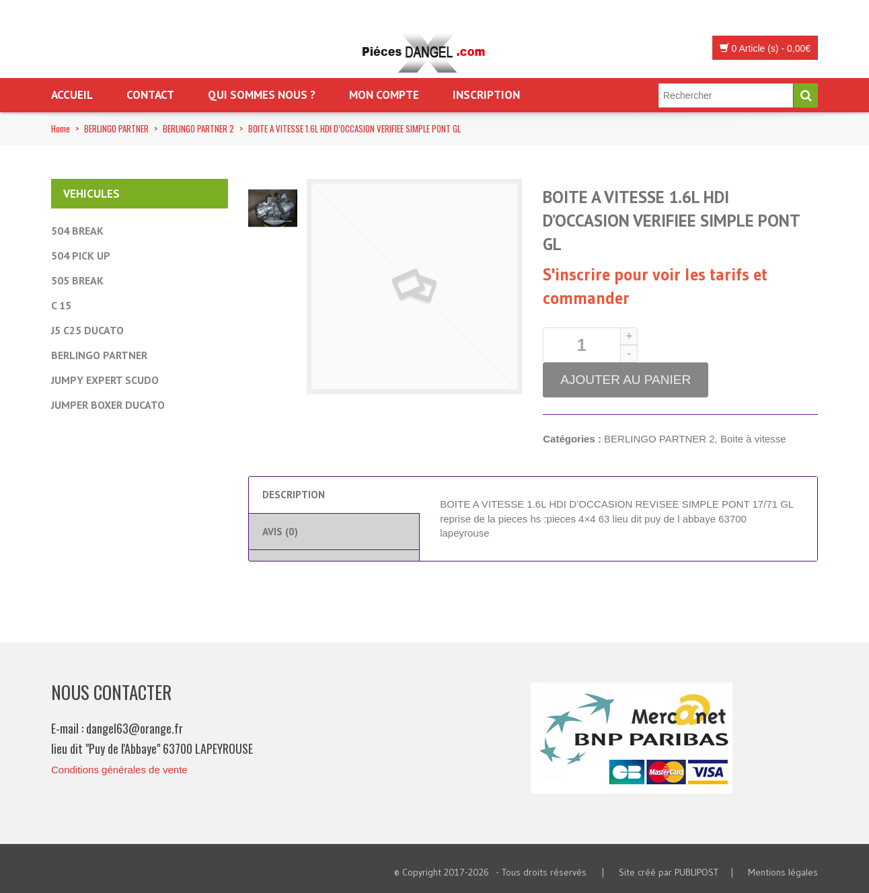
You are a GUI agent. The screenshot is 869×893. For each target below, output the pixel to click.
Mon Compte (384, 94)
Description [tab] (293, 494)
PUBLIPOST (696, 872)
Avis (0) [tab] (280, 531)
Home (60, 128)
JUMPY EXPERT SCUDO (105, 380)
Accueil (72, 94)
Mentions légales (783, 872)
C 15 (61, 305)
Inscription (486, 94)
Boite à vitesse (753, 438)
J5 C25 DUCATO (87, 330)
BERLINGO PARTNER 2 (198, 128)
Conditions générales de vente (119, 769)
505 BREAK (77, 280)
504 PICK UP (80, 255)
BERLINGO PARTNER (116, 128)
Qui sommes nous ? (261, 94)
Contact (150, 94)
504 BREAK (77, 230)
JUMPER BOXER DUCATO (108, 405)
